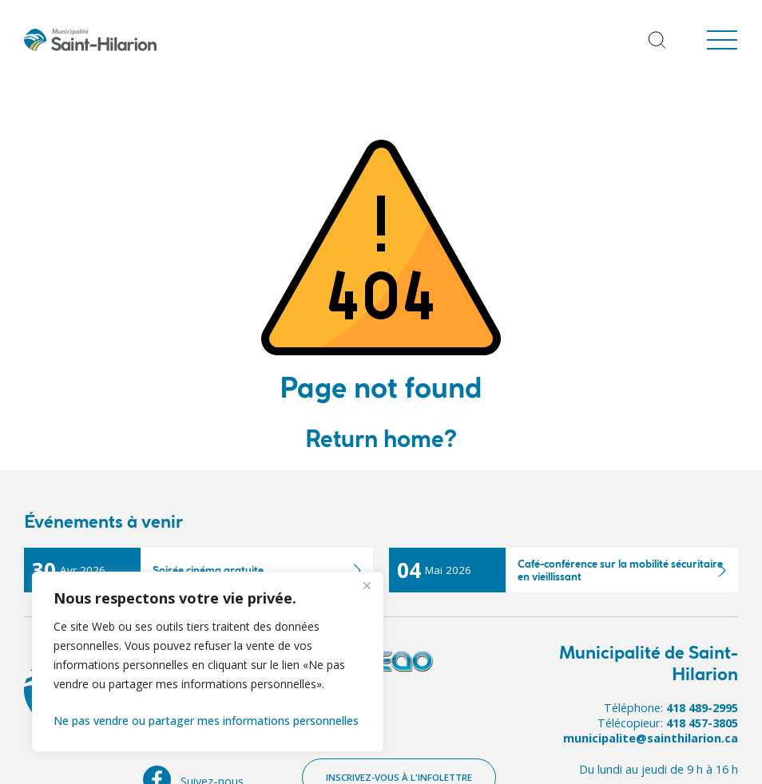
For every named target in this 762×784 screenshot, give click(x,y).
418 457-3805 (702, 723)
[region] (207, 662)
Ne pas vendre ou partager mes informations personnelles (206, 720)
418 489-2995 (702, 707)
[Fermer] (366, 585)
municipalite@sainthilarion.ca (650, 738)
